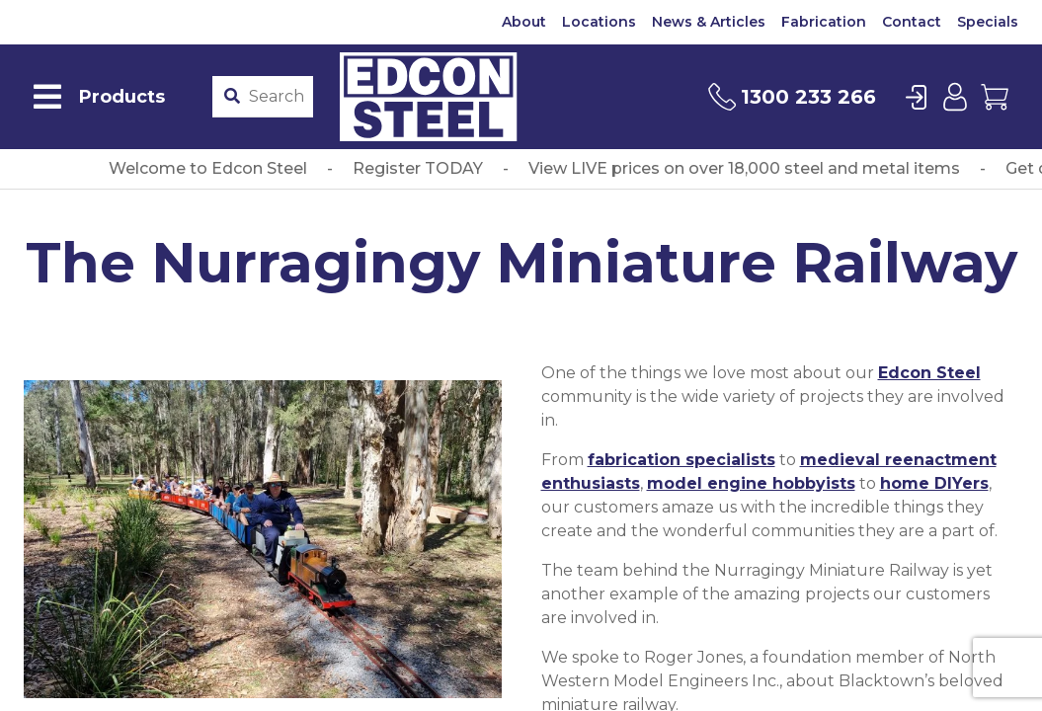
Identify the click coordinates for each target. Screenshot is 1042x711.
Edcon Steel (929, 372)
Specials (987, 22)
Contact (911, 22)
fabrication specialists (681, 459)
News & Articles (708, 22)
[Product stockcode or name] (276, 97)
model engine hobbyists (751, 483)
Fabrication (823, 22)
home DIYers (934, 483)
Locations (599, 22)
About (524, 22)
